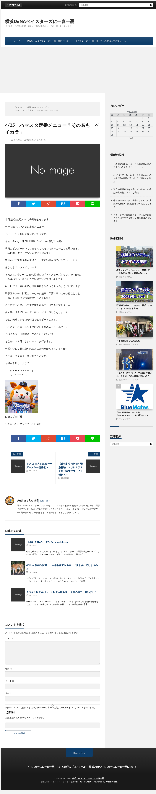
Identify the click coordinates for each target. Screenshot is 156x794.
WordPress (111, 781)
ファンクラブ (124, 419)
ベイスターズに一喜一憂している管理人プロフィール (100, 41)
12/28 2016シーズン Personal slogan (47, 542)
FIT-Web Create (84, 781)
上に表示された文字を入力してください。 (25, 718)
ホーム (17, 41)
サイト (8, 693)
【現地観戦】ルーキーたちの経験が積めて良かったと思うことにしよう (96, 5)
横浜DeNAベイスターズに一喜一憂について (48, 41)
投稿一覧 (44, 501)
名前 (8, 669)
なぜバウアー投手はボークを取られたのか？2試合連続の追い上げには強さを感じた (133, 178)
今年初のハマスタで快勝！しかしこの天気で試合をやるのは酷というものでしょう (132, 203)
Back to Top (79, 753)
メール (9, 681)
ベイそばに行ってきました (128, 341)
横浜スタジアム (125, 277)
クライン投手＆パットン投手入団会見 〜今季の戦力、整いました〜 (62, 592)
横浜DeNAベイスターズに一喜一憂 (40, 21)
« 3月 (131, 137)
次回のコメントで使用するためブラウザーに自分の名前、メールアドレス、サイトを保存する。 (50, 707)
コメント (9, 638)
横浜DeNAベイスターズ (36, 140)
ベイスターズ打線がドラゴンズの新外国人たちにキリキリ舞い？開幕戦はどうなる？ (132, 217)
